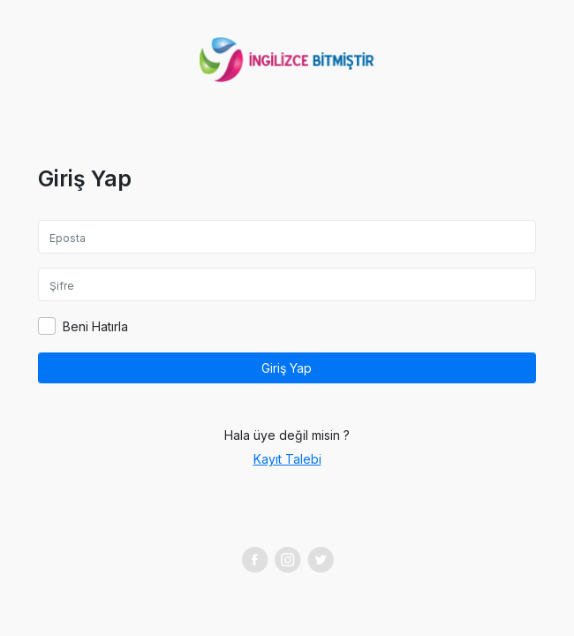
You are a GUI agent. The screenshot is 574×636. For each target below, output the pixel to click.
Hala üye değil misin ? (287, 435)
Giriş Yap (286, 367)
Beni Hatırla (95, 326)
